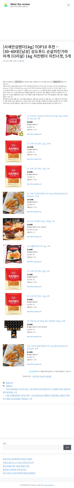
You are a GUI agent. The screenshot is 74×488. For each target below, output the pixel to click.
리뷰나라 (42, 376)
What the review (20, 4)
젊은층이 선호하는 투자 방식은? (14, 469)
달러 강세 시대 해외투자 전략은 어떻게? (17, 459)
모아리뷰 (35, 376)
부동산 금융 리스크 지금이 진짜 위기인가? (18, 462)
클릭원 (48, 376)
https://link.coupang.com (34, 134)
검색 (4, 443)
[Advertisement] (37, 24)
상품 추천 (9, 382)
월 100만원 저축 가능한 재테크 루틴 (16, 466)
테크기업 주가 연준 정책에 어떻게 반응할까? (19, 473)
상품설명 (9, 386)
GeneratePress (49, 485)
